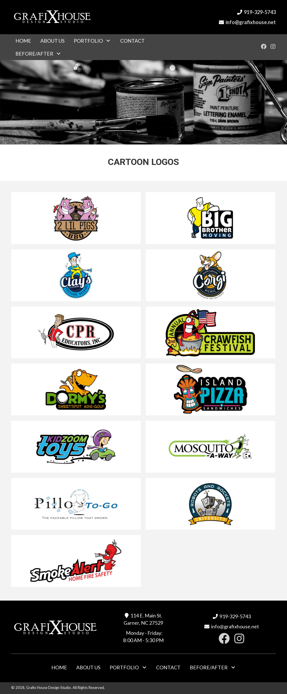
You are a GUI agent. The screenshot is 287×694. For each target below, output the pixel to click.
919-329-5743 (260, 12)
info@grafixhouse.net (251, 22)
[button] (264, 46)
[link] (23, 40)
